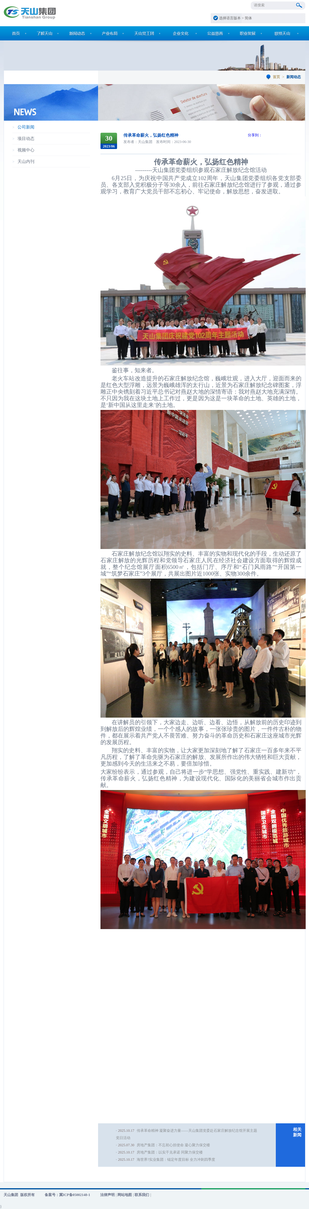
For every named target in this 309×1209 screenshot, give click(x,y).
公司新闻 (26, 127)
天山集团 (11, 1195)
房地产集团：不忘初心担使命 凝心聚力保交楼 (173, 1145)
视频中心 (26, 150)
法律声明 (107, 1195)
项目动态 (26, 138)
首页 (276, 77)
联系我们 (142, 1195)
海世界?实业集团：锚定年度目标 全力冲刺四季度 (176, 1159)
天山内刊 (26, 161)
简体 (248, 18)
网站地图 (124, 1195)
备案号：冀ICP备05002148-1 (67, 1195)
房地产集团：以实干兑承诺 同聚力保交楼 (170, 1152)
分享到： (255, 135)
